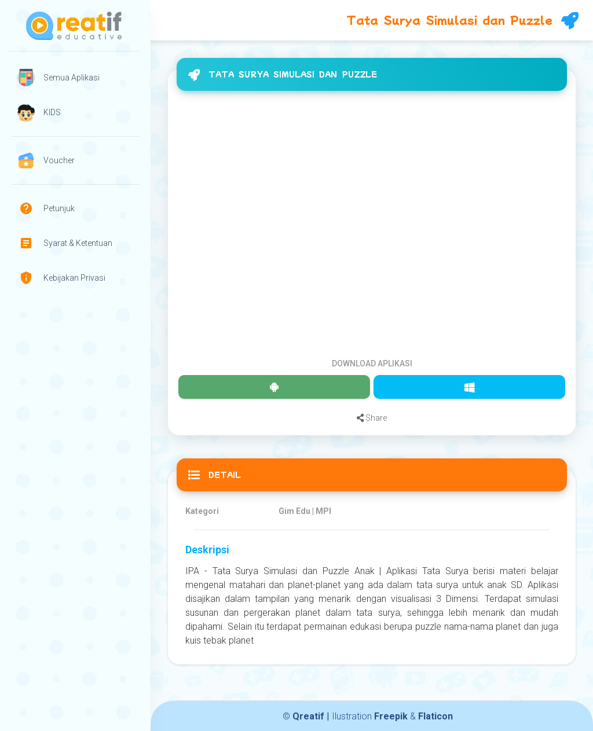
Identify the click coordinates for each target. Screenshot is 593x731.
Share (372, 418)
